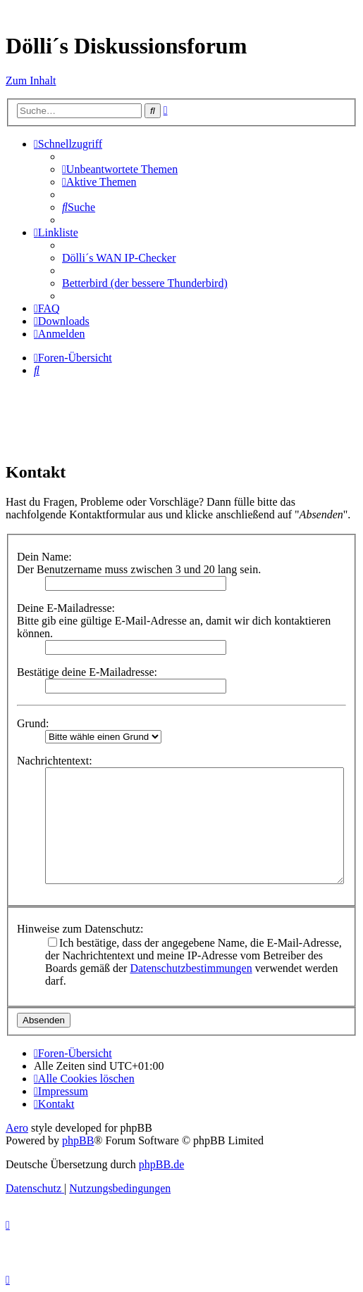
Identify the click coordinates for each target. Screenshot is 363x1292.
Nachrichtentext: (54, 761)
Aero (17, 1128)
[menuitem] (120, 169)
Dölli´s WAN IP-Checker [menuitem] (119, 258)
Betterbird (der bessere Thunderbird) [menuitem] (145, 283)
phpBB (78, 1140)
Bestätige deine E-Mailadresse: (87, 672)
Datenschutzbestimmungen (191, 968)
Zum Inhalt (31, 81)
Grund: (33, 723)
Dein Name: (44, 557)
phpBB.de (161, 1164)
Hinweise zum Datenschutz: (80, 929)
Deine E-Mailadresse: (66, 608)
